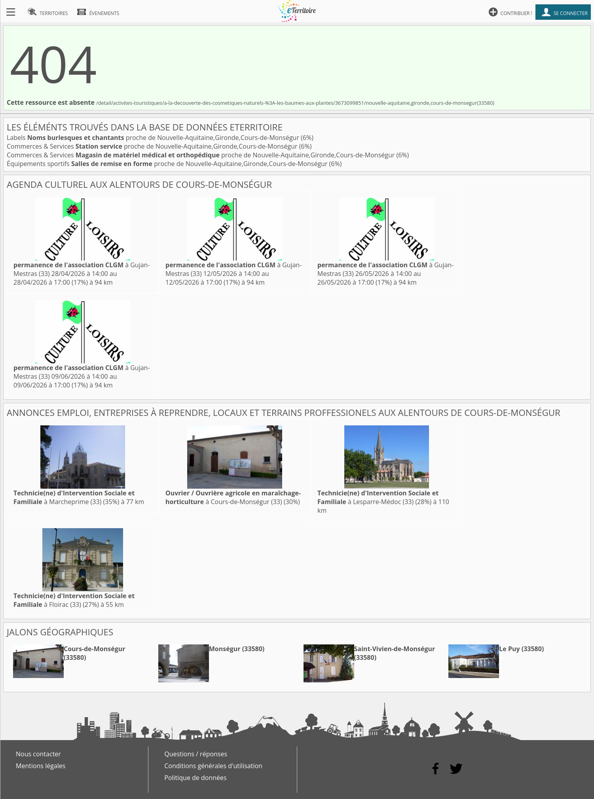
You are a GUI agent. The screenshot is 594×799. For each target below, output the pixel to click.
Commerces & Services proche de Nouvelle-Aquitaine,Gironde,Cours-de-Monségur (153, 146)
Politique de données (195, 777)
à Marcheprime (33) (74, 497)
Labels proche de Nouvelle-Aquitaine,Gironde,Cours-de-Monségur (154, 137)
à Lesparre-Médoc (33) (377, 497)
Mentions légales (40, 765)
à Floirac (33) (74, 600)
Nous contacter (38, 754)
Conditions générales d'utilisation (213, 765)
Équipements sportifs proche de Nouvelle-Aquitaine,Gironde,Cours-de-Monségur (168, 163)
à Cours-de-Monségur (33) (233, 497)
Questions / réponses (195, 754)
